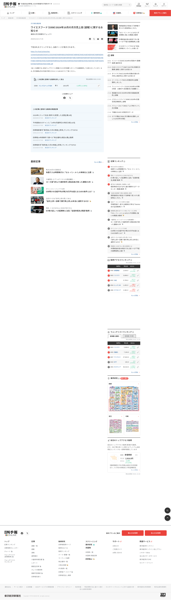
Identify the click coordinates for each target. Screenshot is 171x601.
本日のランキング (50, 117)
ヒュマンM (117, 285)
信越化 (116, 352)
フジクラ (116, 275)
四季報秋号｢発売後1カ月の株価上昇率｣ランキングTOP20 (54, 145)
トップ (10, 13)
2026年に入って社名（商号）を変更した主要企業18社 (52, 115)
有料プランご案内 (160, 13)
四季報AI (139, 13)
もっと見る (98, 162)
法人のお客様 (157, 533)
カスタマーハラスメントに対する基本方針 (129, 586)
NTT (115, 362)
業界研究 (96, 13)
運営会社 (13, 586)
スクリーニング (75, 13)
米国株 (117, 13)
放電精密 (116, 270)
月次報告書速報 (21, 18)
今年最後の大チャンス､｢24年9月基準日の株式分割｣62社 (54, 122)
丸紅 (115, 280)
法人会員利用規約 (93, 589)
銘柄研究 (53, 13)
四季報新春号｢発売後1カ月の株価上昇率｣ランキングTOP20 (55, 130)
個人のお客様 (135, 533)
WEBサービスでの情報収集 (51, 586)
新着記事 (10, 18)
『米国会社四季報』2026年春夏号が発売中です (36, 4)
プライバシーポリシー (72, 586)
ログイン (164, 5)
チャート (147, 5)
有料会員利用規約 (78, 589)
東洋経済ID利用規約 (154, 586)
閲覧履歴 (138, 5)
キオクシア (117, 367)
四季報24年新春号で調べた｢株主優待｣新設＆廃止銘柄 (53, 137)
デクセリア (117, 290)
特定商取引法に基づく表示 (101, 586)
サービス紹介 (24, 586)
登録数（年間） (129, 336)
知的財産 (86, 586)
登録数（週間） (114, 336)
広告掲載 (35, 586)
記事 (32, 13)
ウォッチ (155, 5)
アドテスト (117, 357)
